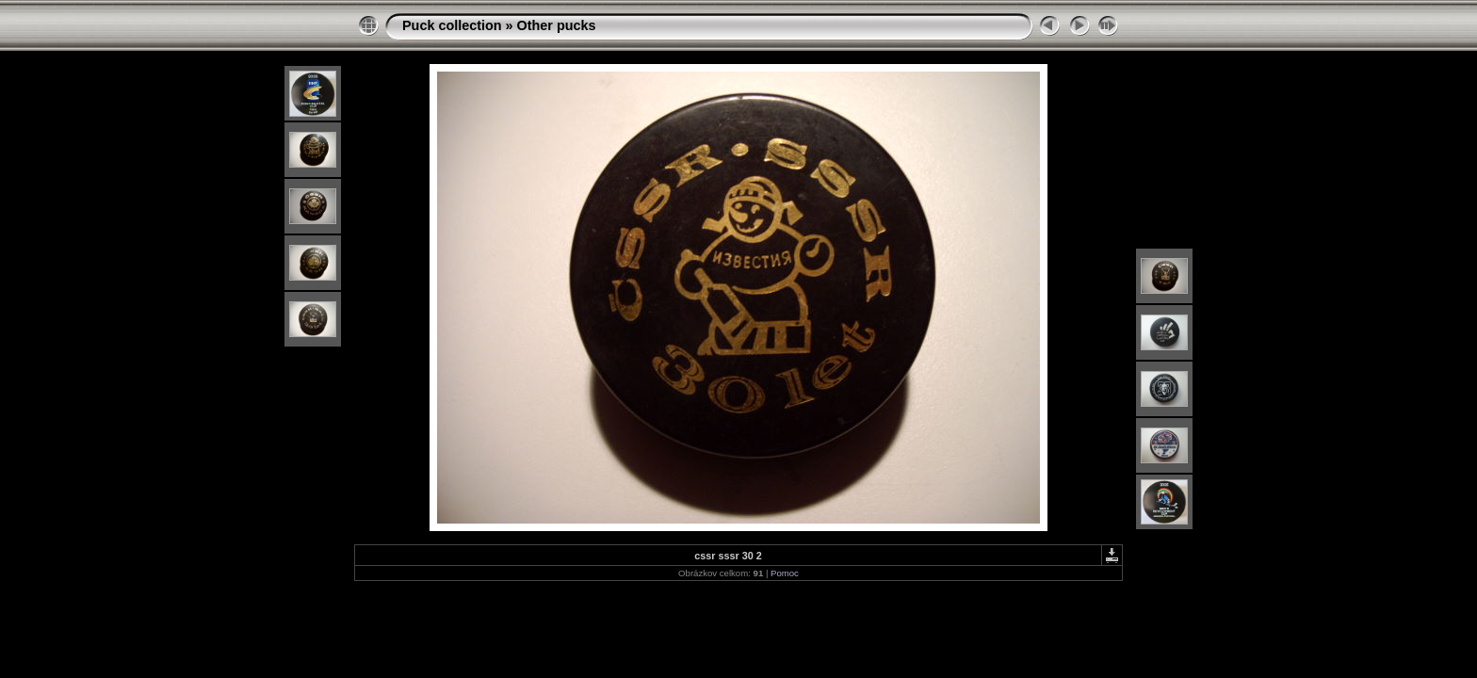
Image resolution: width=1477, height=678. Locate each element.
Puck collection (452, 25)
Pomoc (785, 573)
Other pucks (556, 25)
